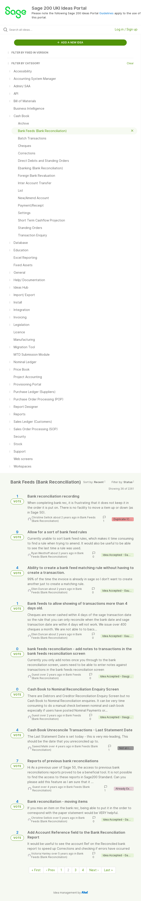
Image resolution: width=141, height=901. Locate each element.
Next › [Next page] (94, 870)
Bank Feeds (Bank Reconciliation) (57, 554)
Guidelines (106, 13)
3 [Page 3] (75, 870)
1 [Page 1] (61, 870)
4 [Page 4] (83, 870)
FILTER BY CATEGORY (23, 63)
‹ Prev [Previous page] (50, 870)
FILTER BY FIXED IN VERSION (27, 52)
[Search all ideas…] (34, 29)
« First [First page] (36, 870)
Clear (130, 63)
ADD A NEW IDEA (70, 42)
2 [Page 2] (68, 870)
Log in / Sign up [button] (126, 29)
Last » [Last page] (108, 870)
